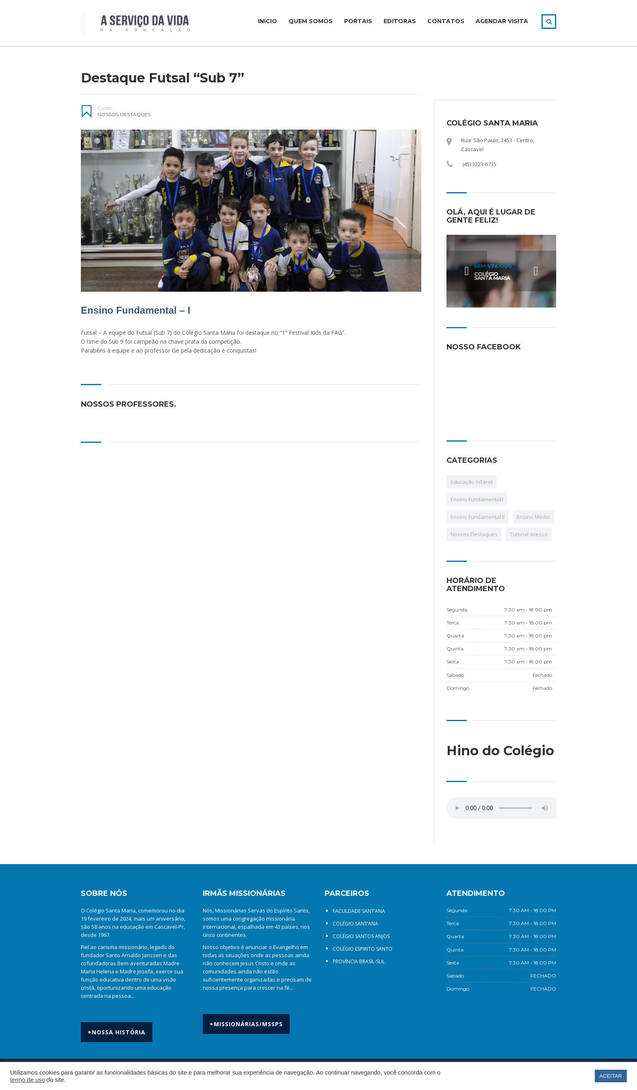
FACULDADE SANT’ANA (359, 911)
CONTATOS (445, 21)
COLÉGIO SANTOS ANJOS (361, 936)
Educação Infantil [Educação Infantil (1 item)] (472, 481)
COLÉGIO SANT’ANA (355, 923)
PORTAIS (358, 21)
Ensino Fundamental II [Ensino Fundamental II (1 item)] (478, 516)
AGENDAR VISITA (502, 21)
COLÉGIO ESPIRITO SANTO (362, 948)
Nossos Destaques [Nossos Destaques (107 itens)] (474, 534)
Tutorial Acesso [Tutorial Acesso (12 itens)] (529, 534)
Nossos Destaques (124, 114)
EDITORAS (400, 21)
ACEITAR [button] (611, 1076)
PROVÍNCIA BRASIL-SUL (359, 961)
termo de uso (27, 1080)
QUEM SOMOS (310, 21)
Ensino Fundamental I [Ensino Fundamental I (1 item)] (477, 499)
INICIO (267, 21)
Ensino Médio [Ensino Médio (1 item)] (533, 516)
